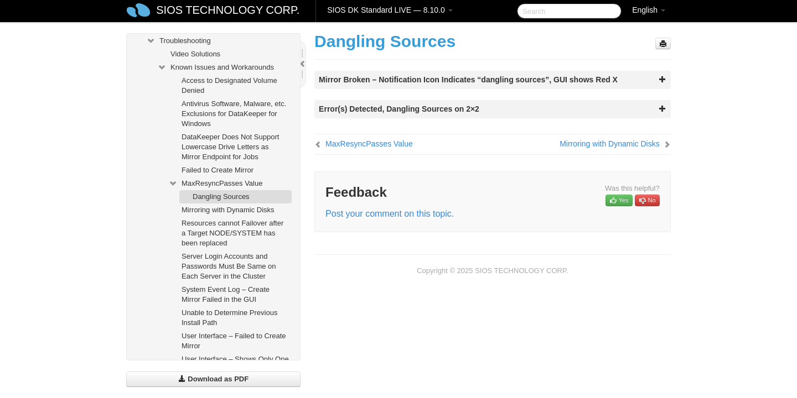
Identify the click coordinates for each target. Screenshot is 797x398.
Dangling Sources (221, 196)
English (648, 10)
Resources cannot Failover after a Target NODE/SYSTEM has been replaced (232, 233)
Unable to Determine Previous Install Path (229, 317)
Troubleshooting (178, 41)
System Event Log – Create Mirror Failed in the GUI (226, 294)
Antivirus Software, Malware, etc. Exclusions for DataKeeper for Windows (234, 114)
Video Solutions (195, 54)
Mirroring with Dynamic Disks (228, 210)
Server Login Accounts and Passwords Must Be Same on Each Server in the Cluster (229, 266)
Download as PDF (213, 379)
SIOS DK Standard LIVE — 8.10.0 (389, 10)
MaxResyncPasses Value (215, 183)
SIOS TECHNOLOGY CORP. (227, 10)
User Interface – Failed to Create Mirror (234, 341)
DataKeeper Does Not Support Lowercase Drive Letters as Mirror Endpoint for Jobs (230, 147)
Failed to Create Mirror (217, 170)
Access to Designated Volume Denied (229, 85)
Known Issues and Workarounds (215, 67)
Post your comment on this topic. (389, 213)
